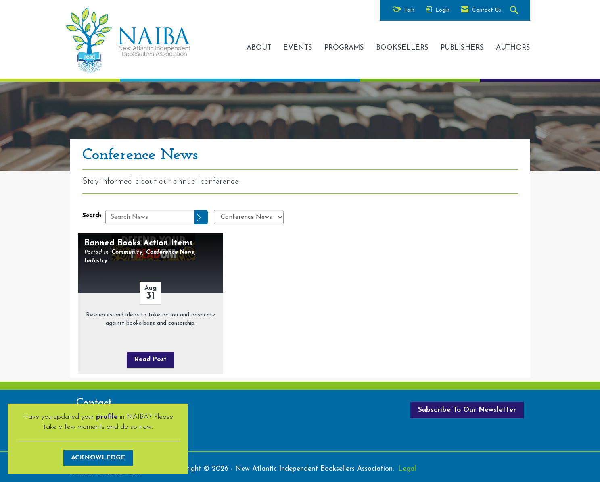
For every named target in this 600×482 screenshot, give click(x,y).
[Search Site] (515, 11)
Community (126, 252)
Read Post (150, 359)
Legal (407, 468)
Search (91, 216)
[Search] (201, 217)
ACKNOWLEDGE (98, 458)
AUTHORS (513, 47)
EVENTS (297, 47)
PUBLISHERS (462, 47)
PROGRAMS (344, 47)
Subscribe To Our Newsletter (467, 410)
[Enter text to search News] (149, 217)
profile (107, 416)
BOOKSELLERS (402, 47)
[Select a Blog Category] (249, 217)
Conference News (170, 252)
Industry (95, 261)
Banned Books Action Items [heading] (138, 243)
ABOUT (259, 47)
